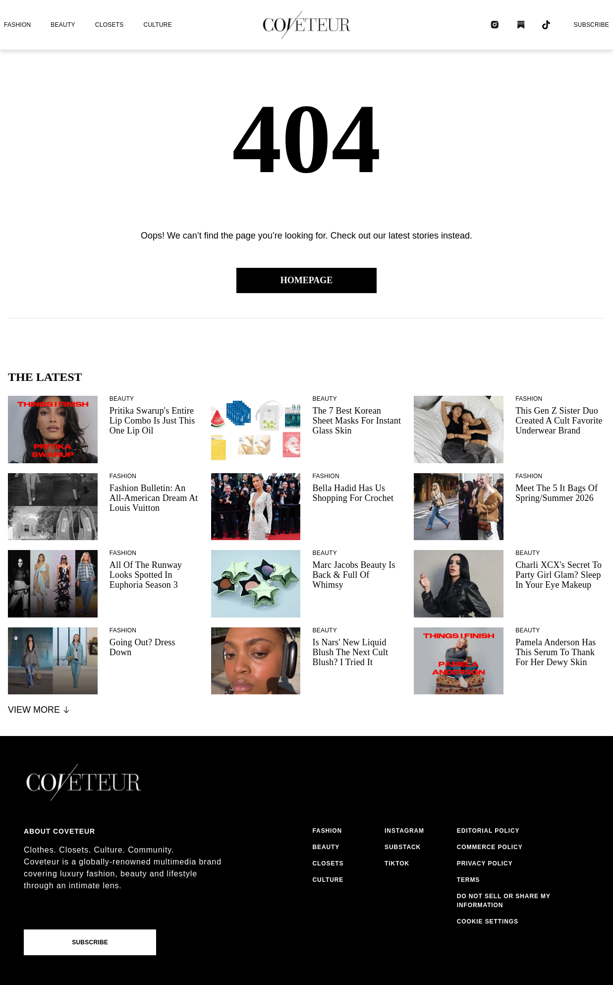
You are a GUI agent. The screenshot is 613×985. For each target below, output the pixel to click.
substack (403, 847)
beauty (63, 24)
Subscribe (591, 24)
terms (468, 879)
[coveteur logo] (307, 24)
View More (39, 709)
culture (158, 24)
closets (109, 24)
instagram (404, 830)
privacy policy (485, 863)
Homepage (306, 280)
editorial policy (488, 830)
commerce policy (490, 847)
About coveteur (59, 831)
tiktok (397, 863)
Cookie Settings (487, 921)
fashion (17, 24)
